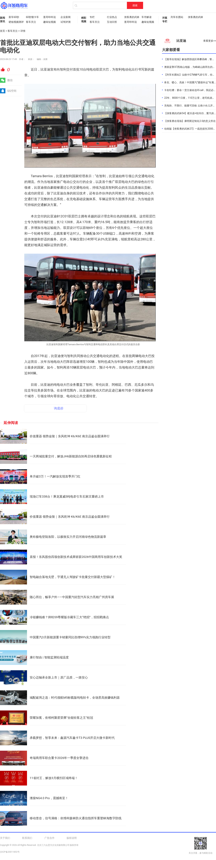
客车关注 (31, 21)
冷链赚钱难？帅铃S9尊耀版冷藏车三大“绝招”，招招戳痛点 (69, 617)
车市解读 (146, 17)
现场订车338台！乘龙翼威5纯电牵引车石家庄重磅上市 (67, 496)
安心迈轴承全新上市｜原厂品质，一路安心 (59, 677)
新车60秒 (14, 17)
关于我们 (5, 837)
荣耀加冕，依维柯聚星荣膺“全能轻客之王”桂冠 (61, 717)
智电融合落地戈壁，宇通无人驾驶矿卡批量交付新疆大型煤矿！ (72, 577)
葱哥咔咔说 (49, 17)
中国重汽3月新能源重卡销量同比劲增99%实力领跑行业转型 (70, 637)
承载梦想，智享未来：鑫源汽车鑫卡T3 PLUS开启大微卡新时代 (72, 738)
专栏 (92, 17)
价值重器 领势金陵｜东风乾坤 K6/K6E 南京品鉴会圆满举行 (70, 436)
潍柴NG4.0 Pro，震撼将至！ (49, 798)
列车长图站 (177, 17)
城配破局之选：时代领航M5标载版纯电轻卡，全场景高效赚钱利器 (75, 697)
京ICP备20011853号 (10, 852)
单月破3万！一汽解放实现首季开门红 (55, 476)
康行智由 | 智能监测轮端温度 (49, 657)
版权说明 (72, 837)
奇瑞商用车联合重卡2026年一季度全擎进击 (59, 758)
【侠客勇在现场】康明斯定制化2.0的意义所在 (189, 121)
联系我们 (27, 837)
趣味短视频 (49, 21)
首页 (2, 30)
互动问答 (112, 21)
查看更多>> (209, 40)
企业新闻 (65, 17)
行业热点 (112, 17)
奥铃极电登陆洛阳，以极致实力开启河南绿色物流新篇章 (68, 537)
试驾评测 (65, 21)
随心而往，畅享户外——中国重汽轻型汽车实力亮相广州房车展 (72, 597)
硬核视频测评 (15, 21)
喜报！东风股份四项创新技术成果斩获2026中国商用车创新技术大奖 (76, 557)
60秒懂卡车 (32, 17)
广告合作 (49, 837)
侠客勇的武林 (131, 17)
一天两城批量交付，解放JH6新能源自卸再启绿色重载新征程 (71, 456)
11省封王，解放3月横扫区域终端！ (54, 778)
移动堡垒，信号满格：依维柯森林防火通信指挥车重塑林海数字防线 (76, 818)
